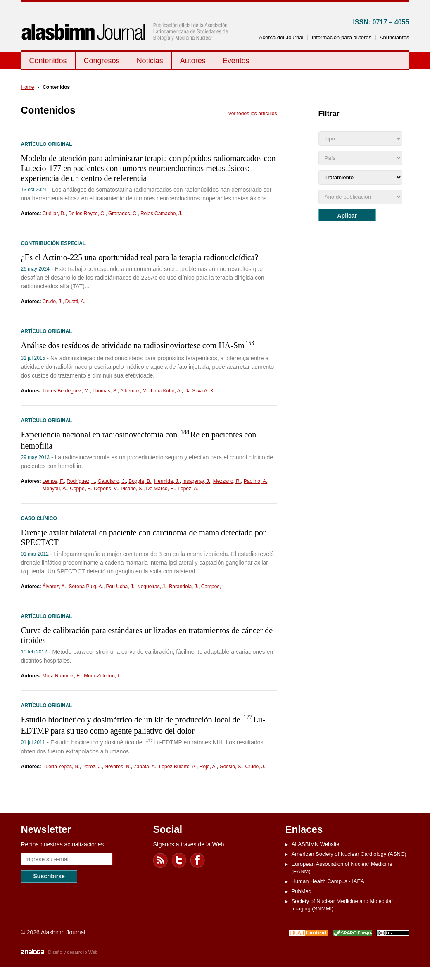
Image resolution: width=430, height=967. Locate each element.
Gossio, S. (230, 767)
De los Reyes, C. (86, 213)
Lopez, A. (188, 489)
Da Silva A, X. (199, 391)
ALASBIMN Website (316, 844)
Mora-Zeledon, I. (102, 676)
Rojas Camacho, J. (161, 213)
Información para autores (341, 37)
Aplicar (347, 215)
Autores (193, 61)
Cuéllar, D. (54, 213)
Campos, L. (213, 586)
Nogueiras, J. (151, 586)
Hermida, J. (166, 481)
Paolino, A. (255, 481)
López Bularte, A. (178, 767)
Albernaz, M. (134, 391)
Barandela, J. (183, 586)
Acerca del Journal (281, 37)
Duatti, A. (75, 301)
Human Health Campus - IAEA (328, 881)
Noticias (150, 61)
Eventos (236, 61)
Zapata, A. (144, 767)
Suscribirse (49, 876)
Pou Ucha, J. (120, 586)
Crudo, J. (53, 301)
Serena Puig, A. (86, 586)
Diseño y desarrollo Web (73, 952)
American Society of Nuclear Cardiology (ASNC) (349, 854)
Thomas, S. (105, 391)
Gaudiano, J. (112, 481)
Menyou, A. (55, 489)
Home (27, 87)
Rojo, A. (208, 767)
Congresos (102, 61)
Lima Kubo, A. (166, 391)
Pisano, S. (132, 489)
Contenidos (48, 61)
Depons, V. (106, 489)
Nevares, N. (118, 767)
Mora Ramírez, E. (62, 676)
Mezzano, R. (227, 481)
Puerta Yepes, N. (61, 767)
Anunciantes (394, 37)
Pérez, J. (92, 767)
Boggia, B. (139, 481)
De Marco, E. (160, 489)
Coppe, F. (80, 489)
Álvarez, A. (54, 586)
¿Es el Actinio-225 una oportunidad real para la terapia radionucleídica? (140, 257)
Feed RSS (160, 860)
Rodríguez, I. (81, 481)
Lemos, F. (53, 481)
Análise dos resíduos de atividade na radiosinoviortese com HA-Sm (138, 345)
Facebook (197, 860)
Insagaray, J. (196, 481)
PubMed (301, 891)
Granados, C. (123, 213)
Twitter (179, 860)
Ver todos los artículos (252, 113)
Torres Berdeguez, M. (66, 391)
